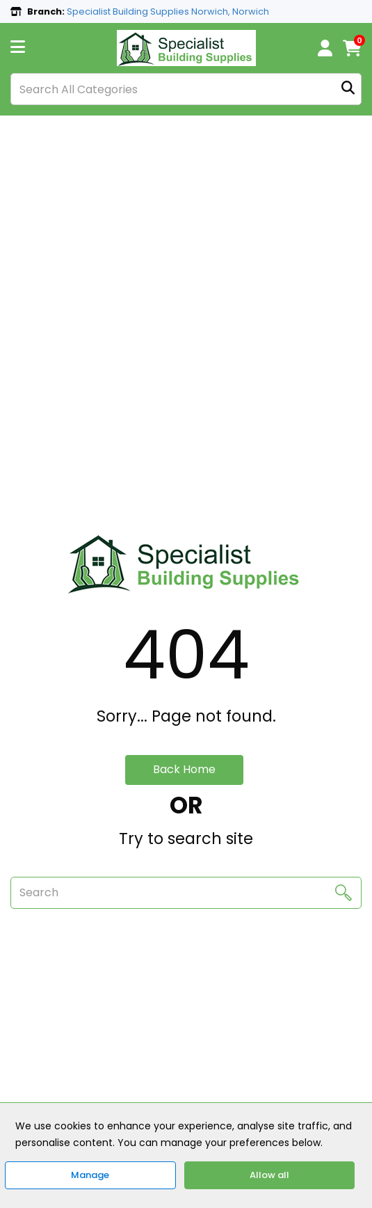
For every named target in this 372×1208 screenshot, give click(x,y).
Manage (90, 1175)
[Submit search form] (348, 89)
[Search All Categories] (186, 89)
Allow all (269, 1175)
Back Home (184, 769)
